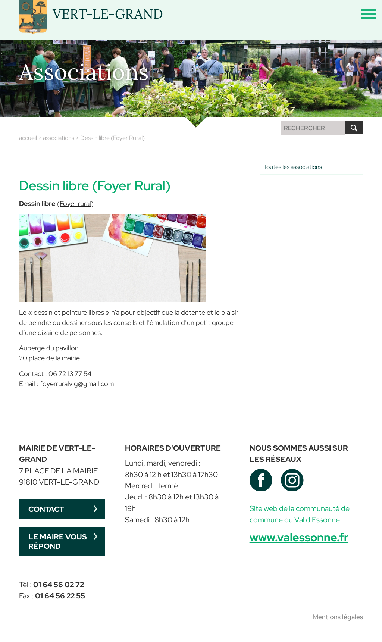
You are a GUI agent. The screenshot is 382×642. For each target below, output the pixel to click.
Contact (46, 509)
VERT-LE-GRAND (108, 13)
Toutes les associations (292, 167)
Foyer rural (75, 203)
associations (58, 138)
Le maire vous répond (57, 541)
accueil (28, 138)
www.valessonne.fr (299, 537)
